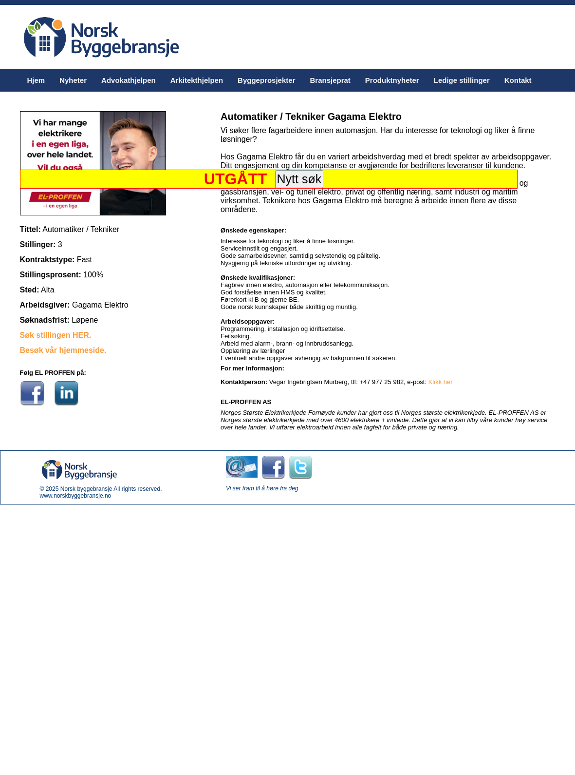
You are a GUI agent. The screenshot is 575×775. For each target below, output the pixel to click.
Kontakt (518, 80)
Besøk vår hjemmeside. (63, 350)
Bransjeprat (330, 80)
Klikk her (440, 382)
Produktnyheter (392, 80)
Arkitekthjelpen (196, 80)
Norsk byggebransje (86, 488)
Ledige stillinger (462, 80)
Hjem (36, 80)
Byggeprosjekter (266, 80)
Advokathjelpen (128, 80)
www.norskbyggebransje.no (75, 495)
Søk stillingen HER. (56, 335)
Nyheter (73, 80)
